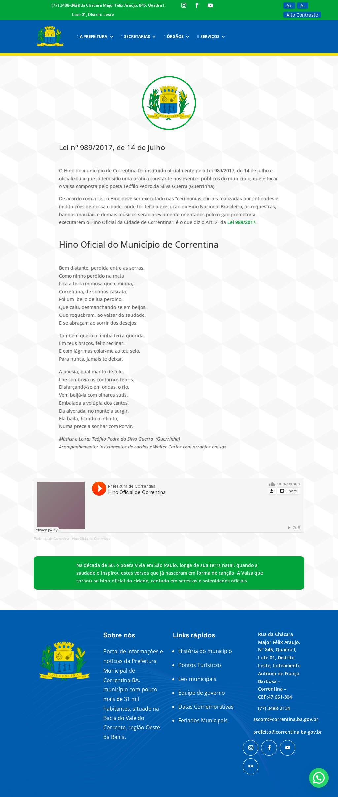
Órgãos (174, 36)
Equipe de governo (201, 692)
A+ (289, 5)
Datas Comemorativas (206, 706)
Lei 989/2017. (242, 222)
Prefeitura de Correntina (51, 539)
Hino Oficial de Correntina (91, 539)
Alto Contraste (302, 15)
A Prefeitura (92, 36)
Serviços (208, 36)
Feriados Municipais (203, 720)
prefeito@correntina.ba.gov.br (287, 732)
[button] (319, 778)
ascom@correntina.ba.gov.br (285, 719)
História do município (205, 651)
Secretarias (135, 36)
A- (302, 5)
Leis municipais (197, 678)
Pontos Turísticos (200, 665)
